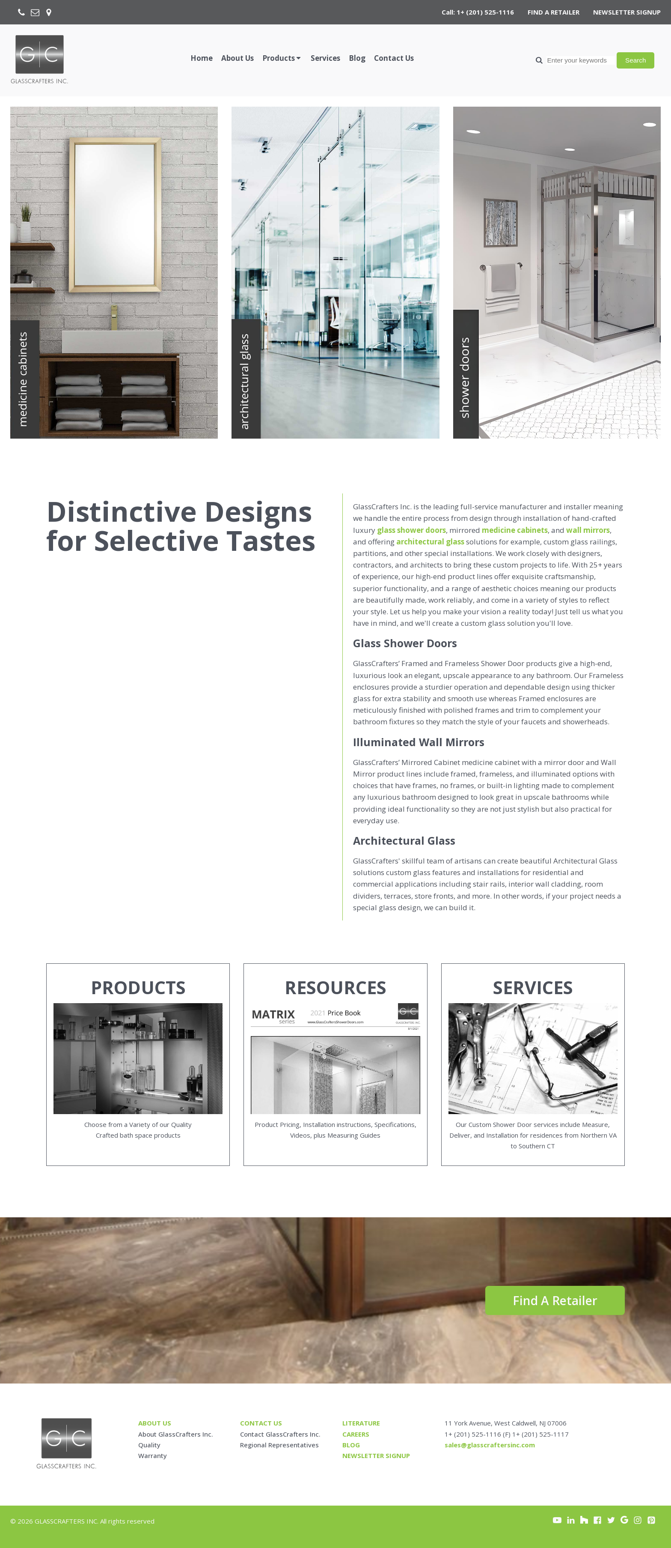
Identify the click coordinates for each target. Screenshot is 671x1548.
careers (355, 1434)
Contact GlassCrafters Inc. (280, 1434)
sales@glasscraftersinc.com (490, 1444)
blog (351, 1444)
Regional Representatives (279, 1444)
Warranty (152, 1455)
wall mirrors (588, 530)
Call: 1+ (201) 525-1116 (478, 12)
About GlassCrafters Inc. (175, 1434)
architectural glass (430, 542)
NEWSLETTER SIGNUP (627, 12)
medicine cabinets (515, 530)
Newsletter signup (376, 1455)
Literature (361, 1423)
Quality (149, 1444)
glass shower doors (411, 530)
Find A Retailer (555, 1300)
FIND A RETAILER (553, 12)
